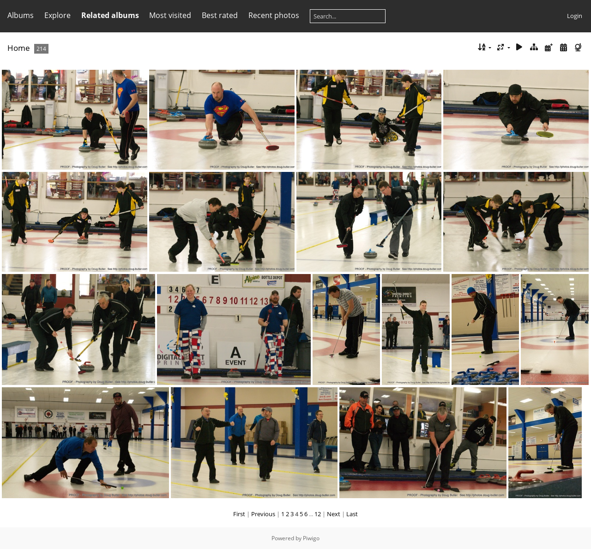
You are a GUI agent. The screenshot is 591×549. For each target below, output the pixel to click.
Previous (263, 514)
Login (574, 16)
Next (333, 514)
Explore (57, 15)
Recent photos (273, 15)
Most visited (170, 15)
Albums (20, 15)
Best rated (220, 15)
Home (18, 48)
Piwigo (311, 538)
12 (317, 514)
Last (352, 514)
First (239, 514)
